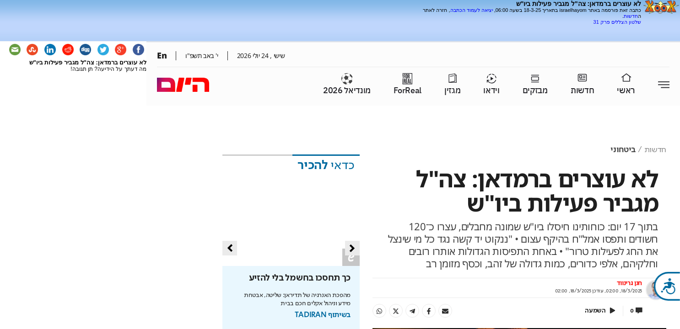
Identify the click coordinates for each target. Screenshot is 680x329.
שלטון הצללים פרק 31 (617, 22)
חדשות (631, 16)
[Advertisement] (534, 28)
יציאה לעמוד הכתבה (471, 10)
